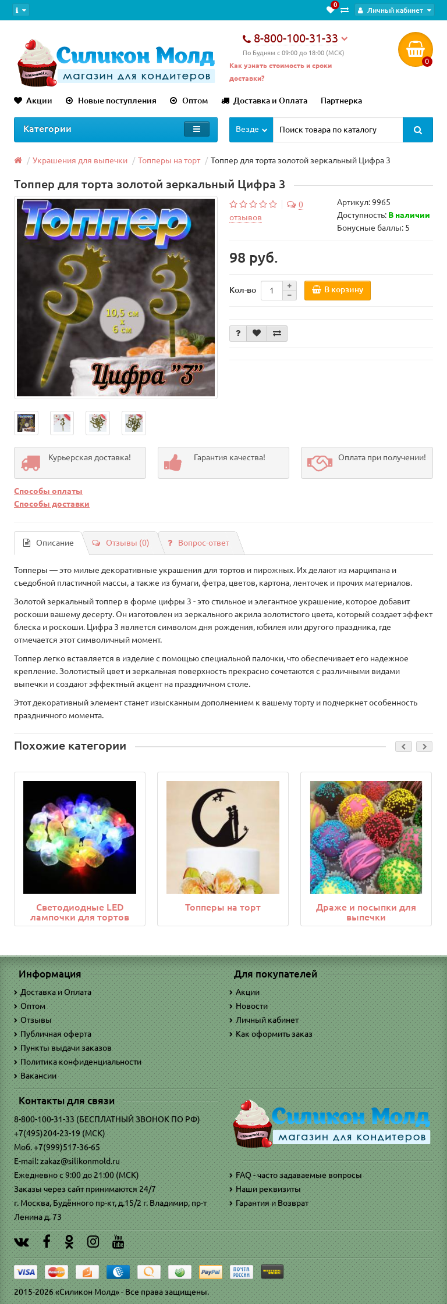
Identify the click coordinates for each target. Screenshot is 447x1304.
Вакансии (35, 1075)
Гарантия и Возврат (268, 1203)
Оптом (189, 100)
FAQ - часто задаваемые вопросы (295, 1175)
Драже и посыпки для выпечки (366, 912)
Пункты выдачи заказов (63, 1047)
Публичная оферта (52, 1033)
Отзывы (33, 1019)
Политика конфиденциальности (77, 1061)
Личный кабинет (264, 1019)
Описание (48, 542)
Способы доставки (52, 503)
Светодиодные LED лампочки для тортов (79, 912)
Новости (248, 1006)
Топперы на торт (223, 907)
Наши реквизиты (265, 1189)
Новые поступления (111, 100)
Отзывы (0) (121, 542)
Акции (33, 100)
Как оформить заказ (271, 1033)
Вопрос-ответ (198, 542)
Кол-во (242, 290)
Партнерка (341, 100)
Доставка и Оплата (264, 100)
